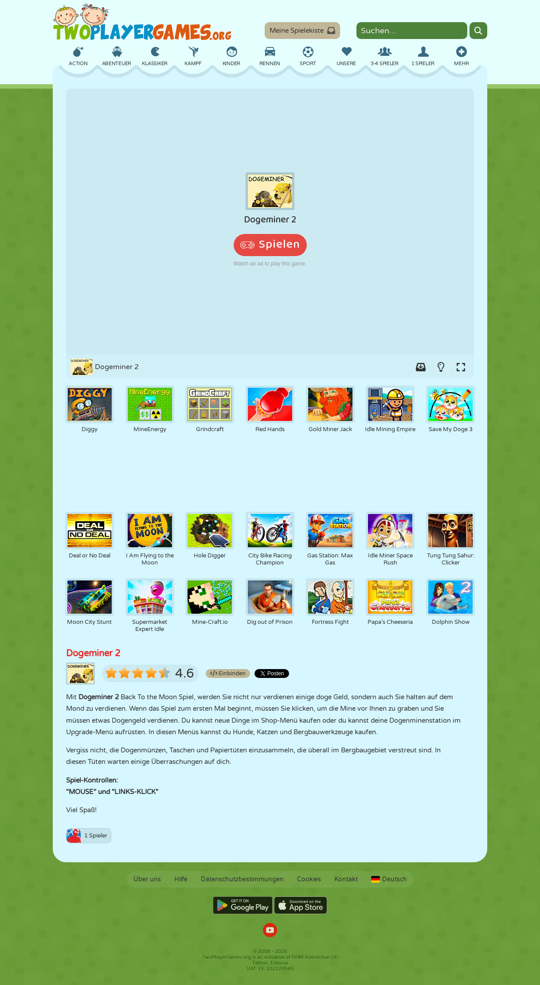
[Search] (478, 30)
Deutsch (389, 879)
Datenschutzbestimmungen (242, 879)
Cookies (309, 879)
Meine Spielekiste (302, 31)
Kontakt (346, 879)
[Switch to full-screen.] (461, 367)
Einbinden (228, 673)
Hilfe (181, 879)
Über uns (147, 879)
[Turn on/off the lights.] (441, 367)
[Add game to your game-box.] (421, 367)
